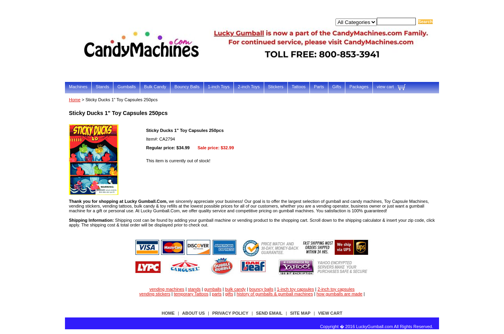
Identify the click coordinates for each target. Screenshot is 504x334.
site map (300, 313)
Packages (358, 86)
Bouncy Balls (187, 86)
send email (269, 313)
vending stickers (154, 293)
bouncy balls (261, 289)
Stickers (276, 86)
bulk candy (235, 289)
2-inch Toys (248, 86)
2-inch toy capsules (335, 289)
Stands (102, 86)
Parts (319, 86)
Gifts (336, 86)
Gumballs (126, 86)
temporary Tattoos (191, 293)
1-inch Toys (219, 86)
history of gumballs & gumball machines (275, 293)
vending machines (166, 289)
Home (74, 99)
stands (194, 289)
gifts (229, 293)
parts (216, 293)
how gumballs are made (340, 293)
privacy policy (230, 313)
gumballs (213, 289)
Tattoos (299, 86)
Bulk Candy (155, 86)
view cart (385, 86)
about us (193, 313)
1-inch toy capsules (295, 289)
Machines (78, 86)
